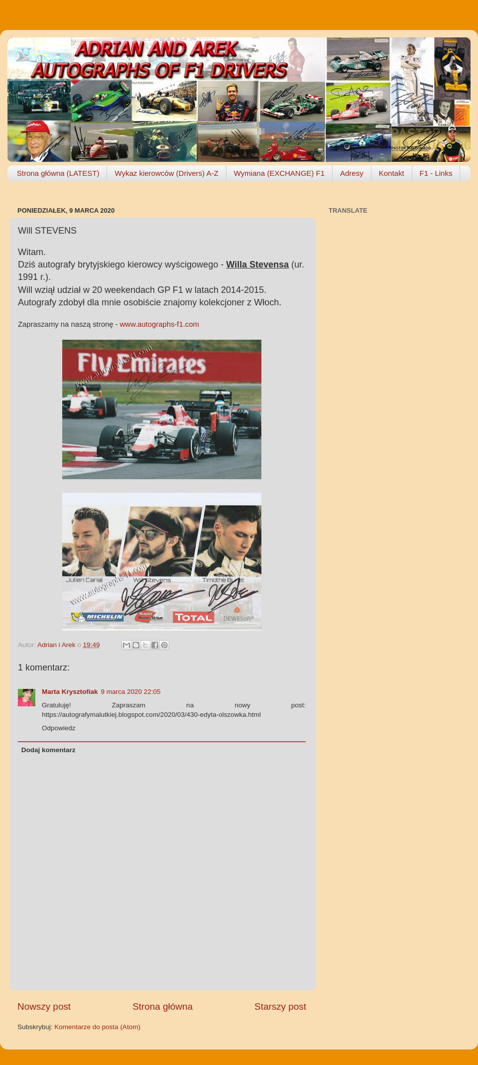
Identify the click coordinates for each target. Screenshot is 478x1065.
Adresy (351, 173)
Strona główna (162, 1006)
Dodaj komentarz (48, 750)
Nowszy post (44, 1006)
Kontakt (391, 173)
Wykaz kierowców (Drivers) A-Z (166, 173)
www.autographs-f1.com (159, 324)
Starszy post (280, 1006)
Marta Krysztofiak (70, 691)
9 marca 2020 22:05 (131, 691)
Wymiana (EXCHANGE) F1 (279, 173)
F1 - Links (436, 173)
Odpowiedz (59, 728)
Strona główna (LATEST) (58, 173)
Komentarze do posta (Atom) (97, 1027)
